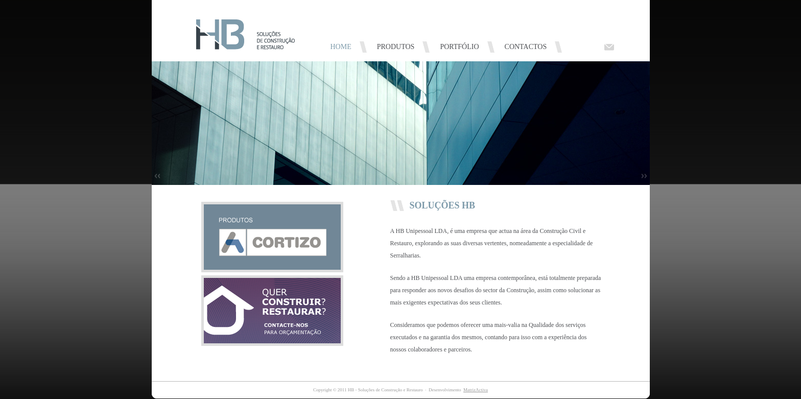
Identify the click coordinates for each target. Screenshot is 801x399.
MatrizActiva (475, 389)
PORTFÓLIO (459, 47)
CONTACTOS (526, 47)
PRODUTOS (396, 47)
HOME (341, 47)
